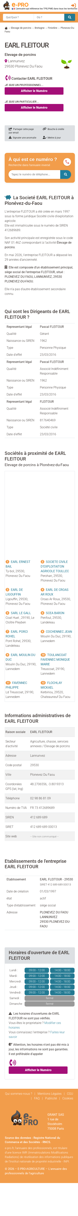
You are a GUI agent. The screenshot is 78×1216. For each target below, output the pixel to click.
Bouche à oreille (53, 129)
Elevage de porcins (21, 27)
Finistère (52, 27)
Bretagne (40, 27)
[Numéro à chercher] (34, 174)
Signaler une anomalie (22, 137)
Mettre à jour (52, 137)
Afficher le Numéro (34, 91)
